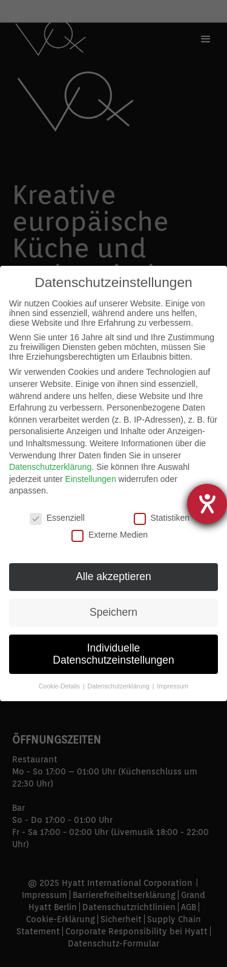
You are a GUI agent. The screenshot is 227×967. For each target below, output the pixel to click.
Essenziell (57, 518)
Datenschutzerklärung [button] (119, 686)
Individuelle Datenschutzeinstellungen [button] (113, 654)
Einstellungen (90, 479)
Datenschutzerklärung (50, 467)
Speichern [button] (113, 612)
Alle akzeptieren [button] (113, 576)
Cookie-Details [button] (60, 686)
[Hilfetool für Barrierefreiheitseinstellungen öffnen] (207, 504)
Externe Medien (109, 535)
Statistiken (162, 518)
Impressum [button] (172, 686)
